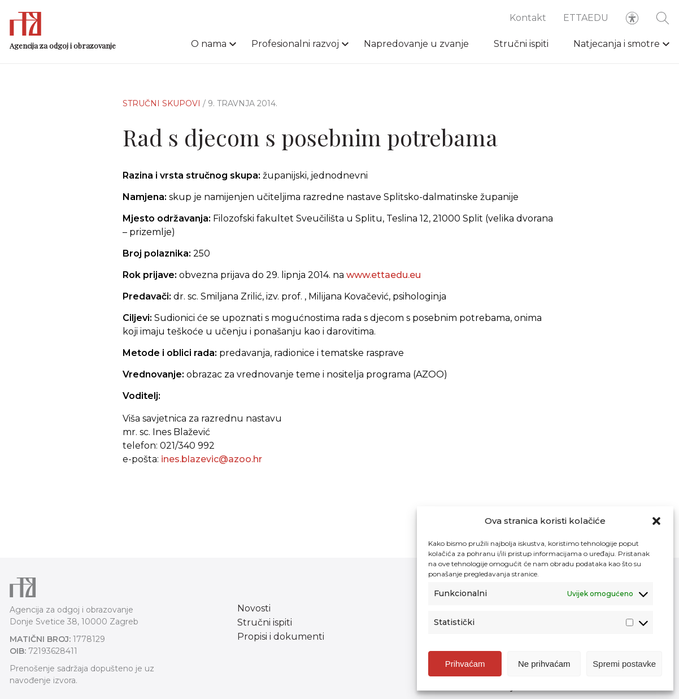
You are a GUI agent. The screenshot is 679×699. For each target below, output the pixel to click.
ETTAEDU (585, 17)
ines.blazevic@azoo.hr (211, 464)
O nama (209, 43)
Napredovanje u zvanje (416, 43)
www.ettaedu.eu (383, 275)
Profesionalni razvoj (295, 43)
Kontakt (528, 17)
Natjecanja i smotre (616, 43)
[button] (656, 521)
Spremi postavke (624, 663)
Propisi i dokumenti (280, 636)
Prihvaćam (465, 663)
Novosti (254, 608)
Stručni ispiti (521, 43)
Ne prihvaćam (544, 663)
